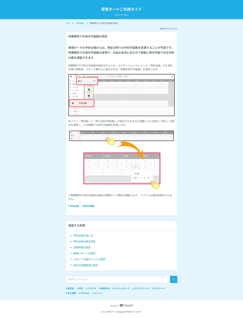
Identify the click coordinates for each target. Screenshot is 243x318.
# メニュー (97, 293)
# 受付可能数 (88, 205)
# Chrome (84, 293)
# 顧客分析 (104, 288)
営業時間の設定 (82, 247)
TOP (68, 23)
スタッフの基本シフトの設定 (89, 259)
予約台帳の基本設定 (84, 241)
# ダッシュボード (121, 288)
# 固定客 (70, 288)
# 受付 (80, 288)
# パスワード (158, 288)
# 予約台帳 (73, 205)
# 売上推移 (71, 293)
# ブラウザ (91, 288)
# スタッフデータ (140, 288)
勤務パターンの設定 (84, 253)
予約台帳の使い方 (83, 235)
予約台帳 (80, 23)
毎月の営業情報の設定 (85, 265)
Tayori (121, 311)
